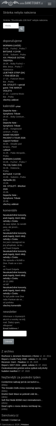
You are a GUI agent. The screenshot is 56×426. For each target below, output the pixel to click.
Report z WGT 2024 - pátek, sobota (17, 365)
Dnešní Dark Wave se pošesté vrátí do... (20, 394)
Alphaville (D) (9, 180)
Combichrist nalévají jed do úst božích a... (20, 382)
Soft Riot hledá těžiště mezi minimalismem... (22, 400)
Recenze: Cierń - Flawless (13, 362)
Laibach (6, 150)
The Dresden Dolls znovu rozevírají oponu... (21, 388)
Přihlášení (25, 425)
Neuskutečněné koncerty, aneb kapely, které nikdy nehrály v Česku (14, 218)
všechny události (11, 100)
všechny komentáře (12, 305)
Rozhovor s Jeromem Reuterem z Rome (20, 356)
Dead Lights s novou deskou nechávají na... (21, 406)
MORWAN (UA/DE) (12, 45)
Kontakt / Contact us (10, 420)
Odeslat (8, 341)
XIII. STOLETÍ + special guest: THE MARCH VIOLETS (14, 88)
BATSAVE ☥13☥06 (12, 51)
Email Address (11, 328)
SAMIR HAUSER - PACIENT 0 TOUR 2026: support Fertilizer (14, 138)
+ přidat (17, 106)
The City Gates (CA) (12, 165)
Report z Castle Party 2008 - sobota (18, 359)
